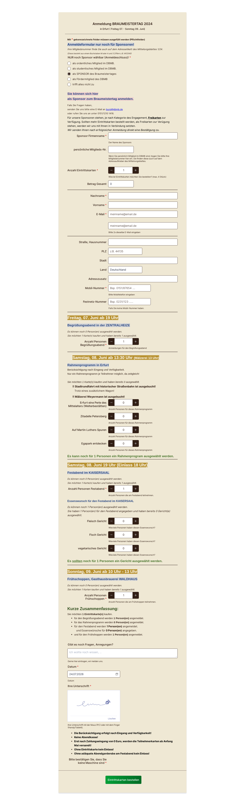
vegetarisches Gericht (92, 548)
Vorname (100, 205)
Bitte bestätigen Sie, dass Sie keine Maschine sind (88, 761)
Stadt (103, 260)
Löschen (112, 719)
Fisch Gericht (98, 534)
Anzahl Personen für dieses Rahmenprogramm (130, 409)
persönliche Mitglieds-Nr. (90, 149)
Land (103, 269)
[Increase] (136, 170)
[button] (116, 674)
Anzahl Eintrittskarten (82, 170)
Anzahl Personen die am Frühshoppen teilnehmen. (132, 602)
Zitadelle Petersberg (93, 416)
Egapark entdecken (94, 443)
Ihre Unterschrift (79, 686)
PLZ (104, 251)
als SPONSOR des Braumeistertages (94, 73)
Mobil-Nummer (96, 288)
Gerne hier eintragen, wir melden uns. (85, 661)
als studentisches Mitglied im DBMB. (94, 68)
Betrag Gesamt (97, 184)
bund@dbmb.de (114, 109)
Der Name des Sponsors (120, 142)
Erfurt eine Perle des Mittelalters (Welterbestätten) (87, 404)
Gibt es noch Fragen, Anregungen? (90, 644)
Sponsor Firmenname (92, 136)
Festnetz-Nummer (95, 301)
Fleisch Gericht (97, 521)
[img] (94, 703)
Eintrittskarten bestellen (123, 780)
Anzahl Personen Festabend (87, 488)
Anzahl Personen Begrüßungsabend (93, 343)
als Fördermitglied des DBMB (90, 79)
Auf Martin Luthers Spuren (89, 430)
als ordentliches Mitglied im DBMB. (93, 63)
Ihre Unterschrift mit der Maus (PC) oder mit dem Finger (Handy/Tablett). (94, 726)
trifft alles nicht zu (83, 84)
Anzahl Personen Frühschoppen (95, 597)
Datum (71, 680)
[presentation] (134, 762)
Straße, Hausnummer (93, 242)
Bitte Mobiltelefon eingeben (122, 294)
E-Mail (101, 214)
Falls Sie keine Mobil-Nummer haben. (126, 308)
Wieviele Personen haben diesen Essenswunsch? (132, 527)
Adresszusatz (97, 279)
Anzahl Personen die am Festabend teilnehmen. (131, 495)
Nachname (99, 195)
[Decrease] (111, 170)
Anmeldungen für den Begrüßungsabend (128, 348)
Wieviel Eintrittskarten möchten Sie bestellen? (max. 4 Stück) (137, 177)
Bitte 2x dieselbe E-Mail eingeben (124, 232)
